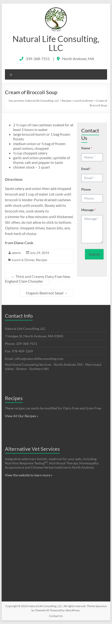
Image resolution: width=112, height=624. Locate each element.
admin (16, 253)
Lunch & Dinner (23, 260)
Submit (94, 254)
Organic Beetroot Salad (47, 293)
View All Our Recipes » (21, 416)
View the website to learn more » (28, 475)
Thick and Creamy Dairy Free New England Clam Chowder (37, 278)
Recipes (41, 260)
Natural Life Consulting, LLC (55, 43)
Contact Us (56, 616)
